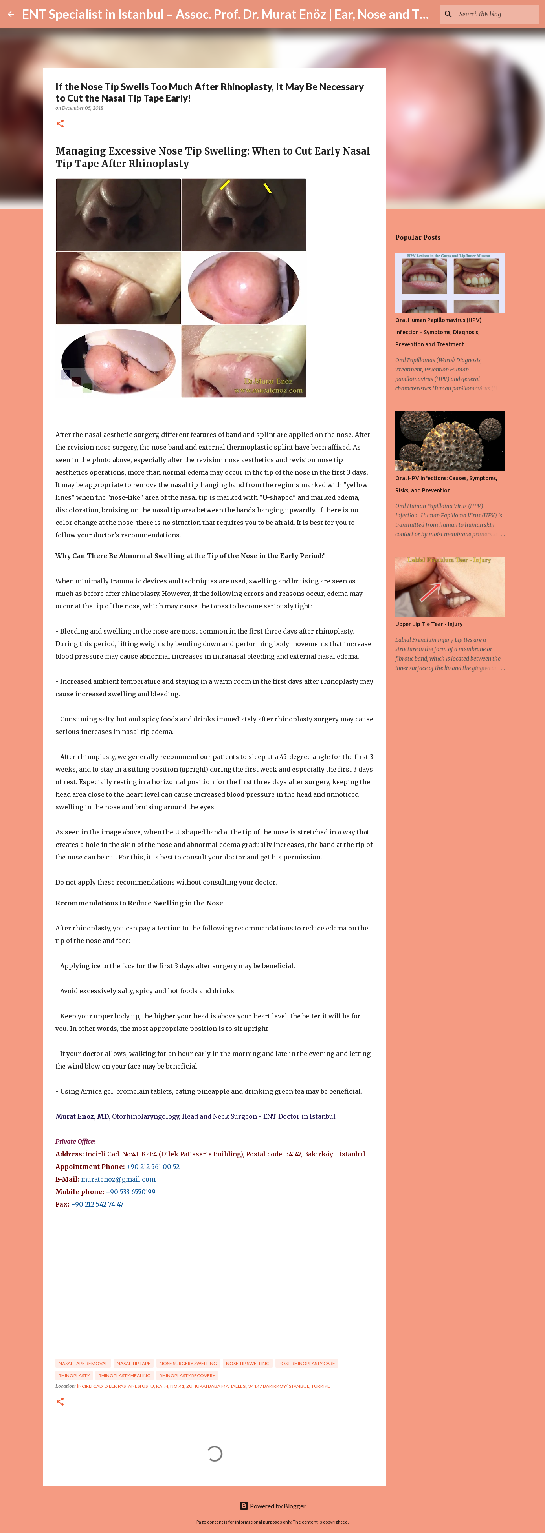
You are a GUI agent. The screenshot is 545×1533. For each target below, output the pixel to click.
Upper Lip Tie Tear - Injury (428, 624)
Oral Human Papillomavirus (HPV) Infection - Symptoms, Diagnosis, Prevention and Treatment (438, 332)
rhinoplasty (74, 1375)
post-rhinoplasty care (307, 1363)
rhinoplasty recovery (187, 1375)
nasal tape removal (83, 1363)
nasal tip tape (133, 1363)
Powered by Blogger (272, 1505)
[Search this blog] (497, 14)
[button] (60, 124)
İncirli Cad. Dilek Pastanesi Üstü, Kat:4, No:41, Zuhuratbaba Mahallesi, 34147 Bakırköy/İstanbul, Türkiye (203, 1386)
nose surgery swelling (188, 1363)
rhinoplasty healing (124, 1375)
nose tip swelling (248, 1363)
